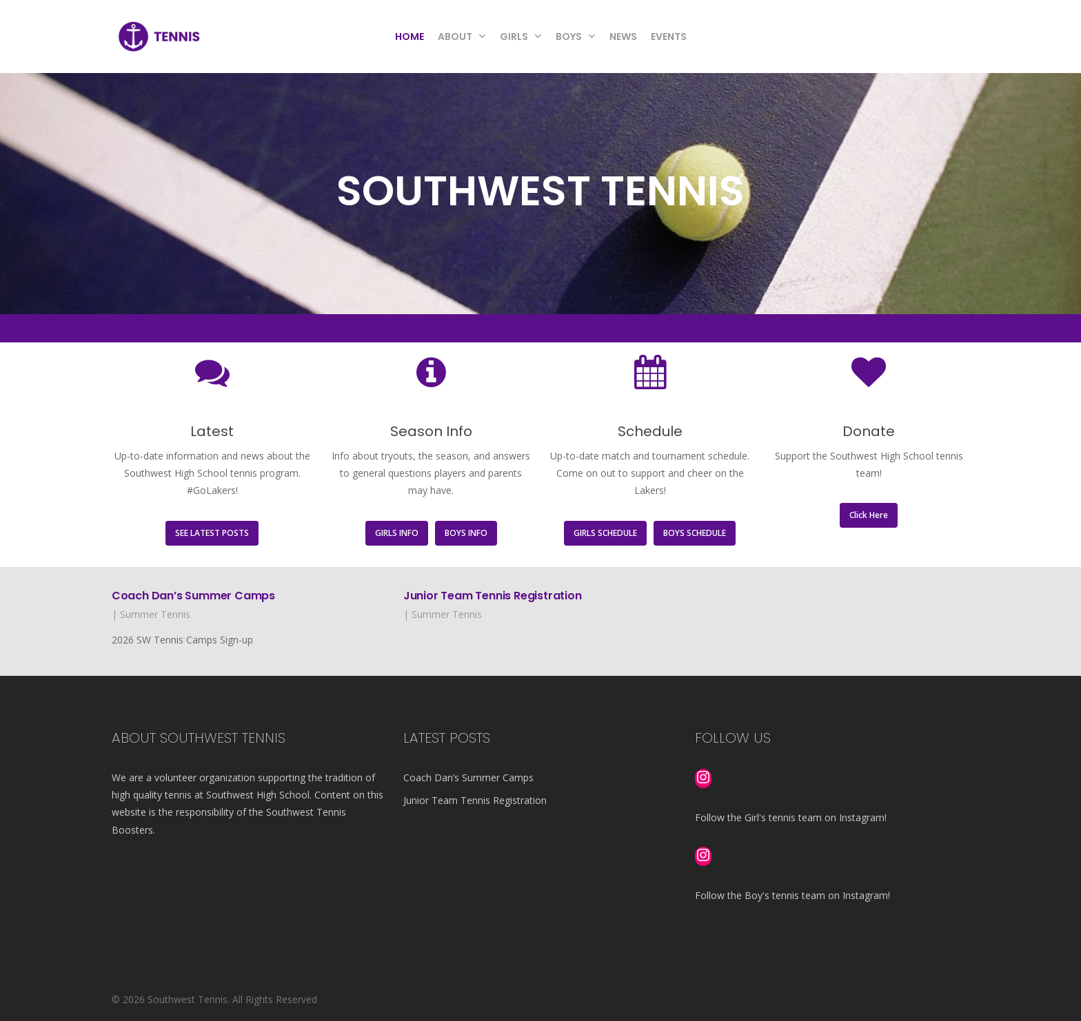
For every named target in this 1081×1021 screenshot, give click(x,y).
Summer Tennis (155, 614)
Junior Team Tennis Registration (492, 596)
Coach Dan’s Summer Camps (193, 596)
